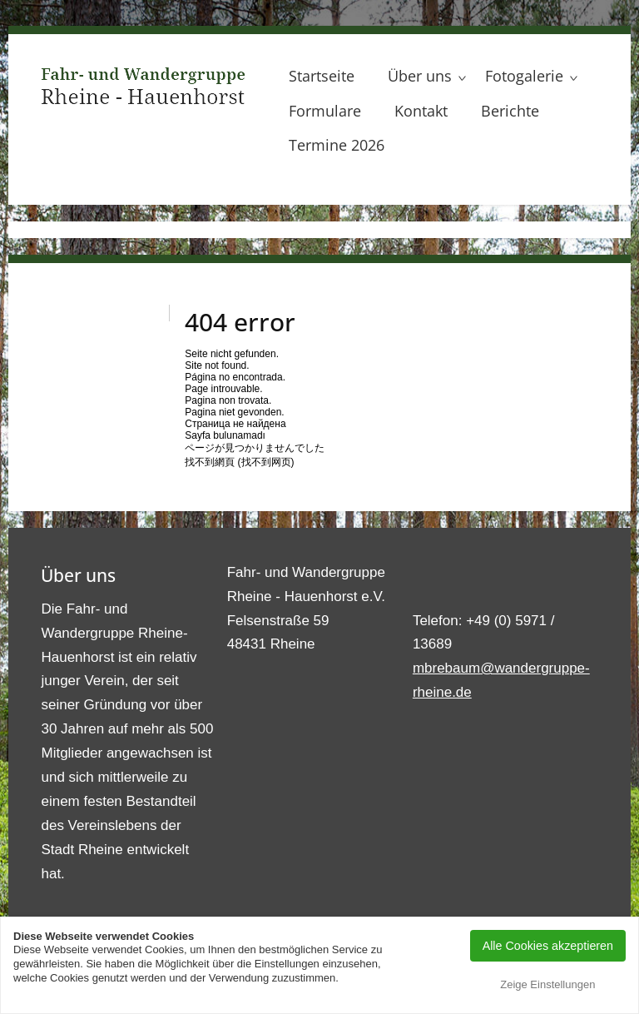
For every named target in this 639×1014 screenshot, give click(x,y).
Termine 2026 (336, 145)
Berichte (510, 111)
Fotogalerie (524, 76)
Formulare (325, 111)
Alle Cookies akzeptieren (548, 945)
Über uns (420, 76)
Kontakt (421, 111)
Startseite (321, 76)
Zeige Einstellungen (547, 984)
